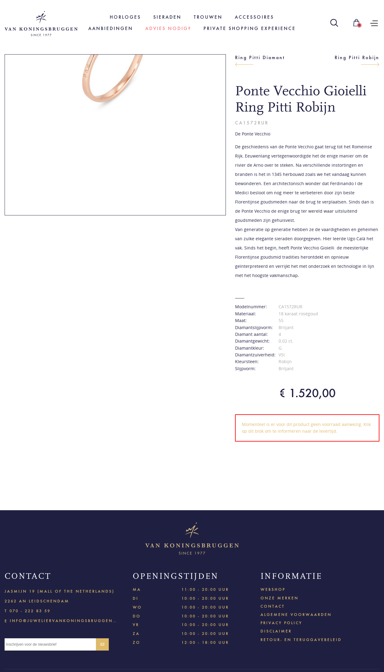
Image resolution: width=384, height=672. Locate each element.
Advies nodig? (168, 28)
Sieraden (167, 17)
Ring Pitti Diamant (260, 57)
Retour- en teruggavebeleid (301, 639)
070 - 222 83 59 (30, 611)
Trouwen (208, 17)
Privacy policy (281, 623)
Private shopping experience (249, 28)
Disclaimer (276, 631)
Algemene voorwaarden (296, 614)
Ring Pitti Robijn (357, 57)
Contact (272, 606)
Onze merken (279, 598)
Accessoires (254, 17)
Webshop (272, 589)
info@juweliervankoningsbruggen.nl (63, 620)
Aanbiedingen (110, 28)
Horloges (125, 17)
